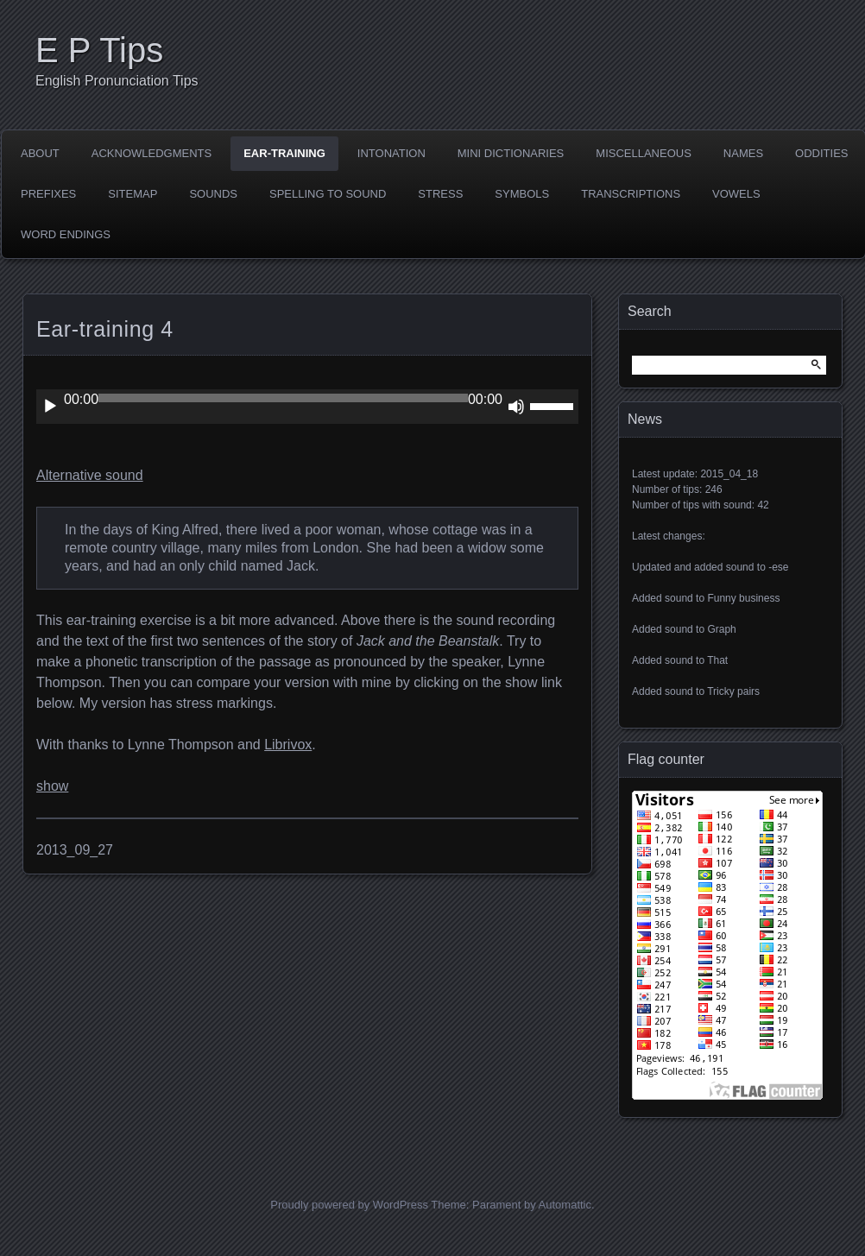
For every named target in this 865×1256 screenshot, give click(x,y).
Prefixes (48, 193)
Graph (721, 629)
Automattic (565, 1204)
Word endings (65, 234)
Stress (440, 193)
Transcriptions (630, 193)
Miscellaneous (643, 153)
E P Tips (99, 50)
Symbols (522, 193)
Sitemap (132, 193)
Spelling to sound (327, 193)
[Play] (50, 406)
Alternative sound (89, 475)
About (40, 153)
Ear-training (284, 153)
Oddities (821, 153)
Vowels (736, 193)
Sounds (213, 193)
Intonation (391, 153)
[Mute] (516, 406)
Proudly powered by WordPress (349, 1204)
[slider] (283, 398)
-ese (778, 567)
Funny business (743, 598)
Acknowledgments (152, 153)
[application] (307, 406)
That (717, 660)
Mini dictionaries (511, 153)
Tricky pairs (733, 691)
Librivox (288, 744)
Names (743, 153)
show (52, 786)
